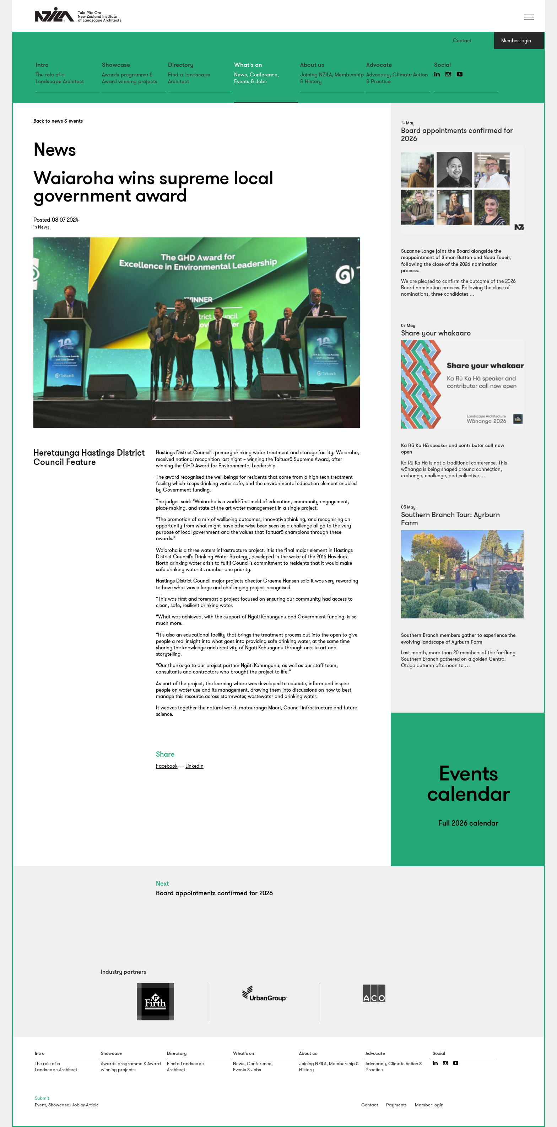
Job (76, 1104)
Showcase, (59, 1104)
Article (92, 1104)
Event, (41, 1104)
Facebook (167, 765)
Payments (396, 1104)
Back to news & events (58, 121)
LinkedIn (194, 765)
